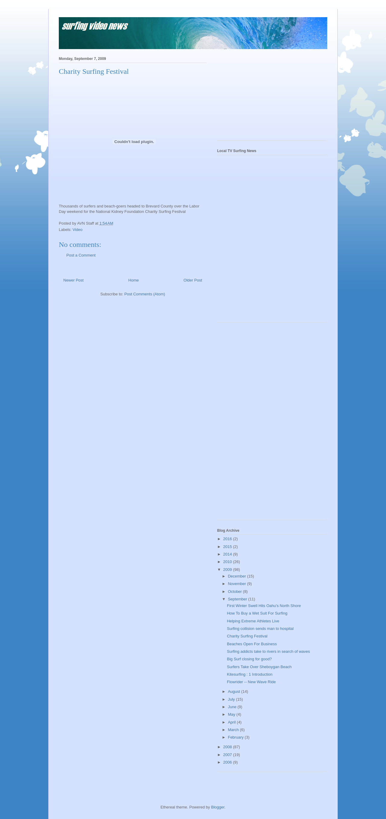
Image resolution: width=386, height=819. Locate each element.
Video (78, 229)
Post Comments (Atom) (144, 294)
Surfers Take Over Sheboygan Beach (259, 667)
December (237, 576)
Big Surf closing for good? (249, 659)
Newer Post (73, 280)
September (238, 599)
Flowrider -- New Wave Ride (251, 682)
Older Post (193, 280)
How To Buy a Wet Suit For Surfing (257, 613)
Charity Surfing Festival (247, 636)
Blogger (217, 807)
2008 (228, 747)
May (232, 714)
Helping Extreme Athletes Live (253, 621)
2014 (228, 554)
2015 (228, 546)
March (234, 729)
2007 (228, 754)
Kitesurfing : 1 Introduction (249, 674)
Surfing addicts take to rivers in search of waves (268, 651)
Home (133, 280)
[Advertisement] (262, 96)
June (233, 707)
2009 (228, 569)
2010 (228, 561)
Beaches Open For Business (252, 644)
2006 (228, 762)
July (232, 699)
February (236, 737)
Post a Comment (81, 255)
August (234, 691)
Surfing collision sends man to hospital (260, 628)
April (232, 722)
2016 (228, 539)
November (237, 583)
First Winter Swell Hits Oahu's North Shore (264, 605)
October (235, 591)
